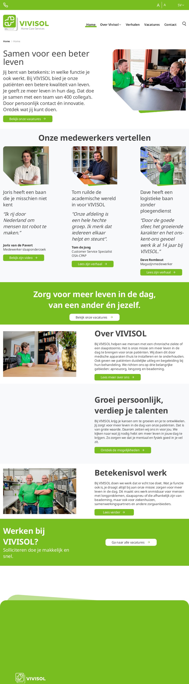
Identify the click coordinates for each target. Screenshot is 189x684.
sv (181, 5)
